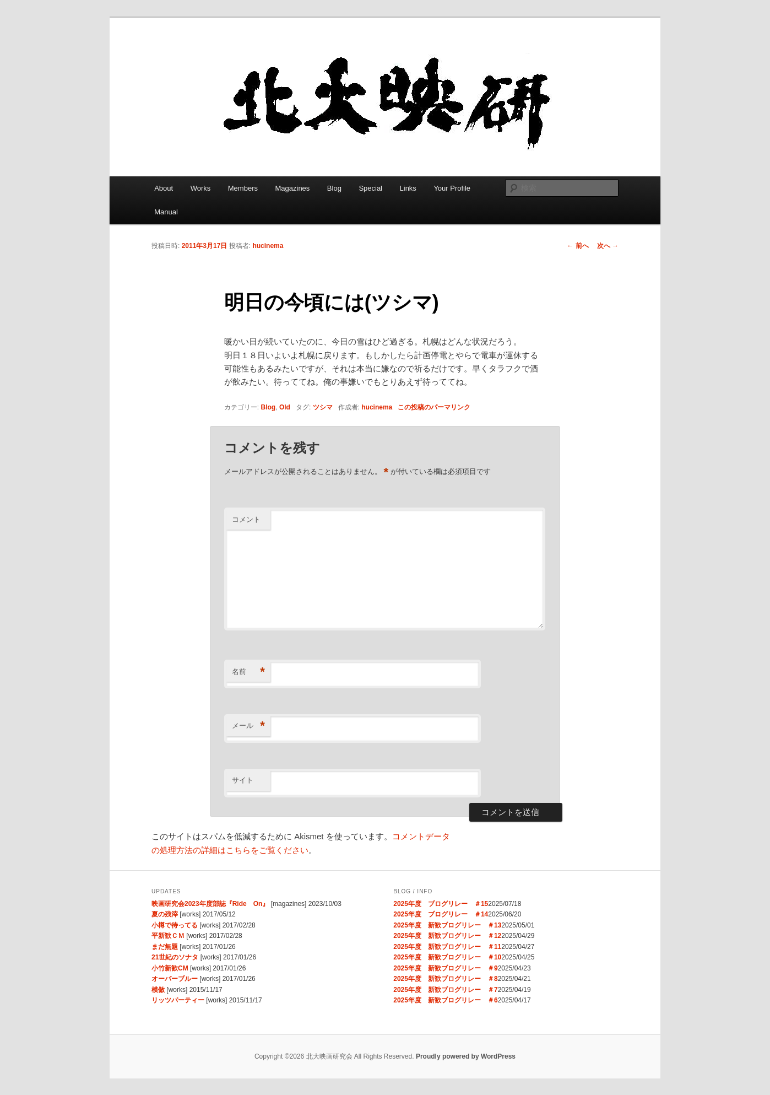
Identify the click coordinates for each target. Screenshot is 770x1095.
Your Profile (451, 188)
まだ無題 (164, 947)
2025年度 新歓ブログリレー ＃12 (447, 936)
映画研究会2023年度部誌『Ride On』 (210, 904)
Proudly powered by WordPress (466, 1056)
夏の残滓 (164, 914)
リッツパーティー (177, 1000)
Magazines (292, 188)
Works (201, 188)
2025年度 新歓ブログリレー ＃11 (447, 947)
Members (243, 188)
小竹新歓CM (169, 968)
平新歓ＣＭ (168, 936)
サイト (242, 780)
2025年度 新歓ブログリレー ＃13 (447, 925)
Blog (334, 188)
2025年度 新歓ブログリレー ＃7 (445, 990)
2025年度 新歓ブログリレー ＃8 (445, 979)
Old (284, 407)
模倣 (158, 990)
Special (370, 188)
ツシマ (323, 407)
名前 (248, 672)
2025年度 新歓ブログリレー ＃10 (447, 957)
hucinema (267, 246)
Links (408, 188)
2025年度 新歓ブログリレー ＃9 (445, 968)
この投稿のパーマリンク (434, 407)
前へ (577, 246)
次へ (608, 246)
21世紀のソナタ (174, 957)
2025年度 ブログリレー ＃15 (440, 904)
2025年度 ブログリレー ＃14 (440, 914)
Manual (166, 212)
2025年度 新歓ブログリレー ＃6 (445, 1000)
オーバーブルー (174, 979)
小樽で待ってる (174, 925)
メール (248, 726)
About (163, 188)
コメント (246, 519)
